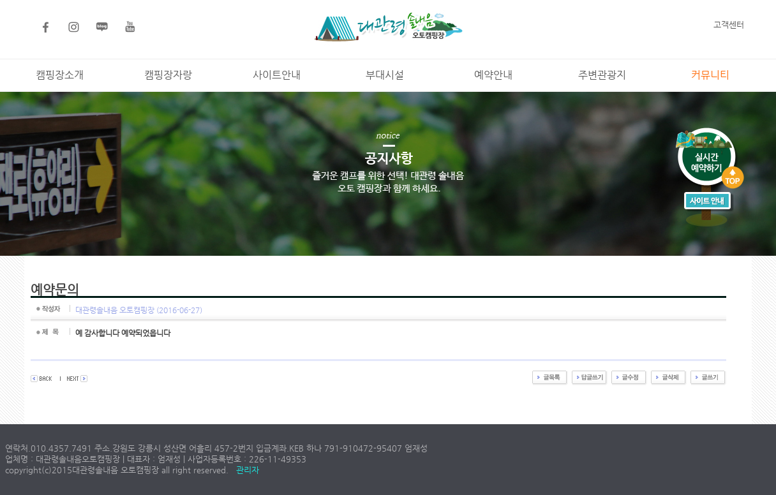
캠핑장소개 (60, 75)
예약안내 (493, 75)
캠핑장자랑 (168, 75)
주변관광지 (602, 75)
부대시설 (385, 75)
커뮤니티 (710, 75)
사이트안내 (277, 75)
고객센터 (728, 24)
